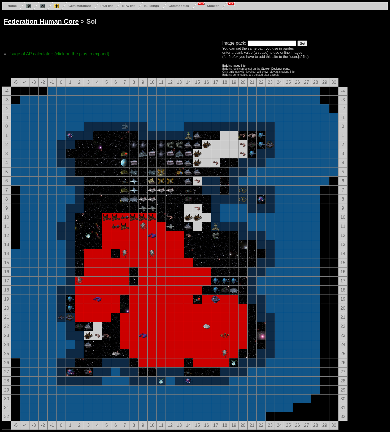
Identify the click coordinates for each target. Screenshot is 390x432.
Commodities (179, 5)
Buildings (151, 5)
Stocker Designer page (275, 68)
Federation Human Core (41, 21)
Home (12, 5)
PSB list (107, 5)
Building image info (234, 65)
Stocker (213, 5)
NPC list (128, 5)
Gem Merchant (79, 5)
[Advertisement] (212, 24)
